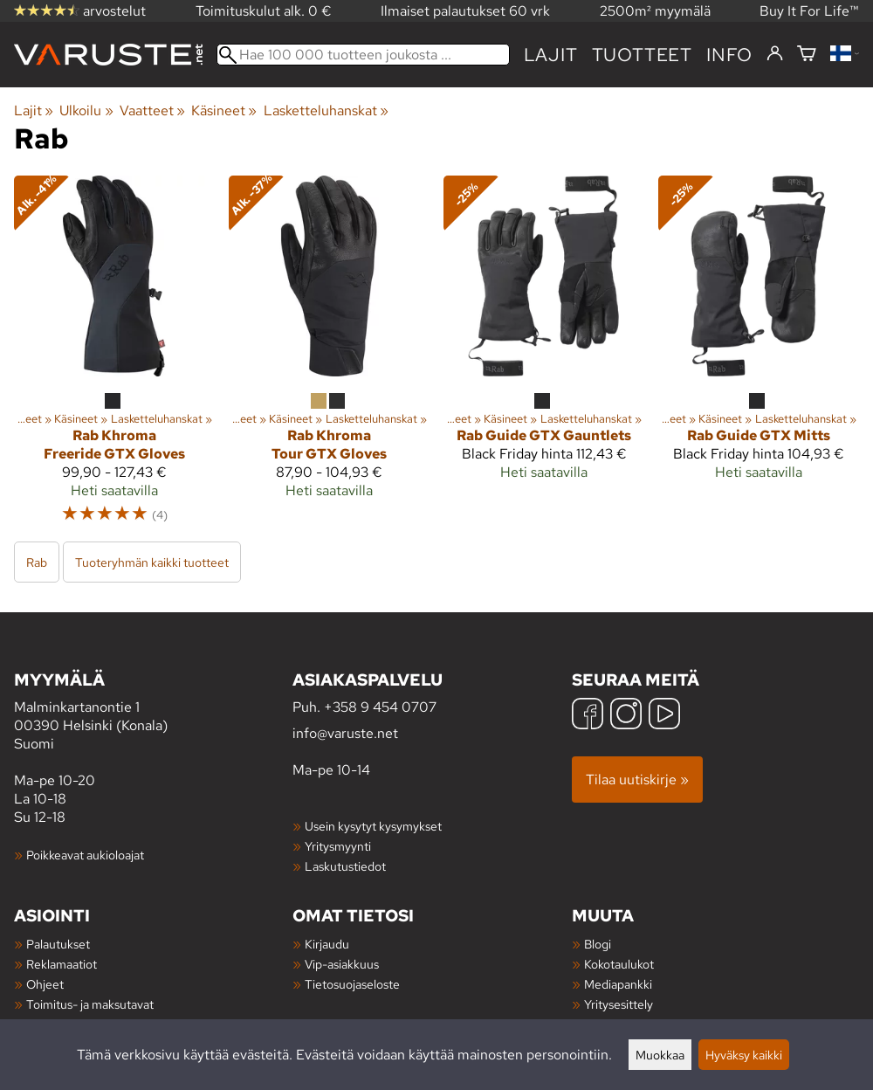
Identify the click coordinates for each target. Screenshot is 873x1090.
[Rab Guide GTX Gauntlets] (543, 357)
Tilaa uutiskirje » (637, 779)
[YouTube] (664, 716)
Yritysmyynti (338, 846)
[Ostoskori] (806, 55)
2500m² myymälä (655, 11)
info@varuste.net (345, 733)
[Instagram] (626, 716)
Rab (36, 562)
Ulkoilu (86, 110)
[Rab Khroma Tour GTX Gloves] (329, 357)
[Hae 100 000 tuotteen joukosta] (363, 55)
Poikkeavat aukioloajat (85, 854)
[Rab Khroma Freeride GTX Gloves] (114, 357)
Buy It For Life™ (809, 11)
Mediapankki (618, 984)
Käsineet (224, 110)
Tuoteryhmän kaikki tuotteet (152, 562)
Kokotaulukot (619, 963)
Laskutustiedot (345, 866)
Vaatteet (152, 110)
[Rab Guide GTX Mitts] (758, 357)
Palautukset (58, 943)
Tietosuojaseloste (352, 984)
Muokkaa (660, 1054)
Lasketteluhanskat (326, 110)
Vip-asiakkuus (342, 963)
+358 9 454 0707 (380, 707)
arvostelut (80, 11)
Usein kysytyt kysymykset (373, 826)
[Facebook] (587, 716)
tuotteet (642, 54)
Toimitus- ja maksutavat (90, 1004)
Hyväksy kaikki (743, 1054)
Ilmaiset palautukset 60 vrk (465, 11)
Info (729, 54)
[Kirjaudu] (774, 54)
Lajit (551, 54)
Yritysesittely (618, 1004)
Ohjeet (45, 984)
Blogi (597, 943)
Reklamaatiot (61, 963)
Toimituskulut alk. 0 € (264, 11)
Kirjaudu (327, 943)
